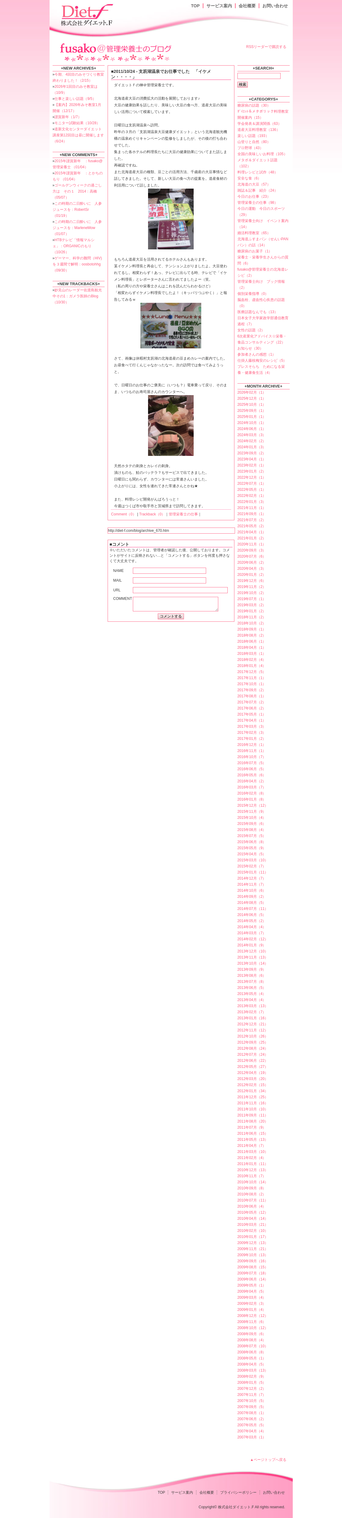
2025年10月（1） (251, 404)
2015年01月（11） (252, 872)
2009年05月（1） (251, 1285)
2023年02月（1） (251, 465)
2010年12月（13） (252, 1170)
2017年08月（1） (251, 696)
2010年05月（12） (252, 1212)
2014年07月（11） (252, 909)
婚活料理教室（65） (254, 233)
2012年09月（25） (252, 1042)
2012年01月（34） (252, 1091)
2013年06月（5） (251, 988)
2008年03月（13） (252, 1370)
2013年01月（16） (252, 1018)
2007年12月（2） (251, 1388)
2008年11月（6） (251, 1322)
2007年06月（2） (251, 1419)
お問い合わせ (275, 5)
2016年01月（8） (251, 799)
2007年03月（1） (251, 1437)
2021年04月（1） (251, 532)
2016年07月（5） (251, 763)
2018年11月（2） (251, 617)
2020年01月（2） (251, 575)
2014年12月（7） (251, 878)
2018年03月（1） (251, 653)
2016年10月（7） (251, 757)
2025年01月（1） (251, 417)
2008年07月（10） (252, 1346)
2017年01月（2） (251, 739)
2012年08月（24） (252, 1048)
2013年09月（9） (251, 969)
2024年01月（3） (251, 447)
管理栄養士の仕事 (183, 514)
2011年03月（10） (252, 1152)
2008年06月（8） (251, 1352)
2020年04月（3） (251, 568)
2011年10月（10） (252, 1109)
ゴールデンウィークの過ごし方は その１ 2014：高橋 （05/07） (77, 191)
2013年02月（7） (251, 1012)
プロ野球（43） (250, 148)
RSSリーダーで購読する (266, 47)
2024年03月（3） (251, 435)
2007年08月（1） (251, 1413)
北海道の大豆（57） (254, 184)
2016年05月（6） (251, 775)
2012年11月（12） (252, 1030)
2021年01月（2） (251, 538)
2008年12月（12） (252, 1316)
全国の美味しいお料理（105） (262, 154)
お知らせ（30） (250, 348)
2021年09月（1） (251, 514)
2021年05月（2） (251, 526)
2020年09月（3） (251, 550)
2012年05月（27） (252, 1067)
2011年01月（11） (252, 1164)
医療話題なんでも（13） (257, 312)
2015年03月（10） (252, 860)
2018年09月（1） (251, 629)
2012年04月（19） (252, 1073)
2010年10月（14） (252, 1182)
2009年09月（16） (252, 1261)
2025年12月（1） (251, 398)
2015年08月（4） (251, 830)
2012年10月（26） (252, 1036)
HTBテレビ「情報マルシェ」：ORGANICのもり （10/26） (74, 246)
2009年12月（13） (252, 1243)
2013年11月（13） (252, 957)
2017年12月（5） (251, 672)
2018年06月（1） (251, 641)
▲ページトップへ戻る (268, 1460)
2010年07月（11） (252, 1200)
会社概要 (247, 5)
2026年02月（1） (251, 392)
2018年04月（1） (251, 647)
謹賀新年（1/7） (67, 117)
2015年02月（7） (251, 866)
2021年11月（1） (251, 508)
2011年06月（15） (252, 1133)
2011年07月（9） (251, 1127)
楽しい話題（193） (253, 136)
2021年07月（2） (251, 520)
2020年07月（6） (251, 556)
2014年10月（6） (251, 890)
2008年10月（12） (252, 1328)
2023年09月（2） (251, 453)
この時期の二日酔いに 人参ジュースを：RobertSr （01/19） (77, 209)
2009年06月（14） (252, 1279)
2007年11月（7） (251, 1395)
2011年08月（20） (252, 1121)
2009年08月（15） (252, 1267)
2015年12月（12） (252, 805)
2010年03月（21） (252, 1224)
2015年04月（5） (251, 854)
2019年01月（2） (251, 611)
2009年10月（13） (252, 1255)
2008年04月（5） (251, 1364)
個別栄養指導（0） (253, 294)
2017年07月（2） (251, 702)
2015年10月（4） (251, 817)
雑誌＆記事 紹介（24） (257, 190)
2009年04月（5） (251, 1291)
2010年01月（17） (252, 1237)
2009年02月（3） (251, 1303)
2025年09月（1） (251, 411)
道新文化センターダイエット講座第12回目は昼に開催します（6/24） (78, 135)
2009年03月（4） (251, 1297)
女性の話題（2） (251, 330)
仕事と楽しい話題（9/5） (75, 99)
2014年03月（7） (251, 933)
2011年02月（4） (251, 1158)
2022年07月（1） (251, 483)
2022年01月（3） (251, 502)
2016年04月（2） (251, 781)
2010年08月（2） (251, 1194)
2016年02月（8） (251, 793)
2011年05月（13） (252, 1139)
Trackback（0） (152, 514)
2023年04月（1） (251, 459)
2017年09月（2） (251, 690)
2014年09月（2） (251, 896)
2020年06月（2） (251, 562)
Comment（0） (123, 514)
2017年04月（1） (251, 720)
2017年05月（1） (251, 714)
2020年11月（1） (251, 544)
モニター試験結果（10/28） (77, 123)
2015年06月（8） (251, 842)
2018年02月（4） (251, 660)
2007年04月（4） (251, 1431)
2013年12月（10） (252, 951)
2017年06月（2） (251, 708)
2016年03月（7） (251, 787)
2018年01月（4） (251, 666)
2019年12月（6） (251, 581)
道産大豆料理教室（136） (258, 130)
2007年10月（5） (251, 1401)
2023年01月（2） (251, 471)
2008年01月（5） (251, 1382)
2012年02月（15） (252, 1085)
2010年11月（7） (251, 1176)
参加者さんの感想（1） (256, 354)
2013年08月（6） (251, 975)
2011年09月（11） (252, 1115)
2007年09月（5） (251, 1407)
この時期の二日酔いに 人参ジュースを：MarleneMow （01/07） (77, 228)
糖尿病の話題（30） (254, 105)
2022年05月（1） (251, 489)
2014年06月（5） (251, 915)
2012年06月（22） (252, 1060)
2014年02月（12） (252, 939)
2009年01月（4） (251, 1310)
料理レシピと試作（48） (257, 172)
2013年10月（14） (252, 963)
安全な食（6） (249, 178)
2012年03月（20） (252, 1079)
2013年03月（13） (252, 1006)
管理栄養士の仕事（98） (257, 202)
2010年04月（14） (252, 1218)
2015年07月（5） (251, 836)
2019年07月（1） (251, 599)
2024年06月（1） (251, 429)
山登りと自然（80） (254, 142)
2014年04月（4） (251, 927)
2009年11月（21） (252, 1249)
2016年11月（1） (251, 751)
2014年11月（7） (251, 884)
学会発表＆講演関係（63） (259, 123)
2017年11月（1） (251, 678)
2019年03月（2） (251, 605)
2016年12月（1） (251, 745)
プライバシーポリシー (238, 1492)
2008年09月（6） (251, 1334)
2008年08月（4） (251, 1340)
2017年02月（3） (251, 732)
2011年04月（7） (251, 1146)
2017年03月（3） (251, 726)
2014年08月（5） (251, 903)
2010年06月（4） (251, 1206)
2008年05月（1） (251, 1358)
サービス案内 (219, 5)
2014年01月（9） (251, 945)
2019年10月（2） (251, 593)
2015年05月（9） (251, 848)
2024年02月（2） (251, 441)
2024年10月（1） (251, 423)
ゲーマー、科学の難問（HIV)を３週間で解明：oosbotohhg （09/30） (77, 264)
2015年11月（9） (251, 811)
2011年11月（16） (252, 1103)
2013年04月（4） (251, 1000)
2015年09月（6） (251, 824)
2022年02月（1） (251, 496)
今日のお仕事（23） (254, 196)
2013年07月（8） (251, 982)
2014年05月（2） (251, 921)
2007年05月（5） (251, 1425)
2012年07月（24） (252, 1054)
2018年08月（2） (251, 635)
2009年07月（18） (252, 1273)
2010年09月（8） (251, 1188)
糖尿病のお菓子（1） (254, 251)
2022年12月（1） (251, 477)
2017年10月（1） (251, 684)
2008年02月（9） (251, 1376)
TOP (195, 5)
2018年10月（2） (251, 623)
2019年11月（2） (251, 587)
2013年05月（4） (251, 994)
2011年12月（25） (252, 1097)
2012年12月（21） (252, 1024)
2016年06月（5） (251, 769)
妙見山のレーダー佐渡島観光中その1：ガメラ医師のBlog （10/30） (77, 296)
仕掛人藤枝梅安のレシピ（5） (262, 360)
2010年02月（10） (252, 1231)
